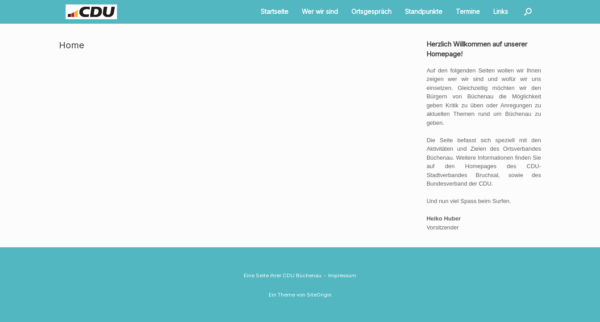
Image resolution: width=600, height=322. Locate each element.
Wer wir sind (320, 11)
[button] (528, 12)
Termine (468, 11)
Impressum (342, 275)
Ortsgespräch (371, 11)
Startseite (274, 11)
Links (500, 11)
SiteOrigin (319, 295)
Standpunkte (423, 11)
